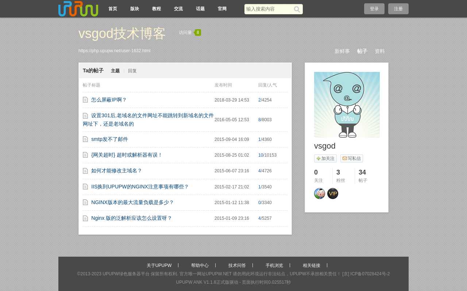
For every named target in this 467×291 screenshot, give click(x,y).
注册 (398, 8)
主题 (115, 70)
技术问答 (237, 265)
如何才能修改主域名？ (116, 170)
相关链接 (311, 265)
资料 (380, 51)
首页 (112, 8)
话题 (200, 8)
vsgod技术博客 (122, 33)
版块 (134, 8)
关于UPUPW (159, 265)
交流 (178, 8)
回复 (132, 70)
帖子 (362, 51)
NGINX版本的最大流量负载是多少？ (132, 202)
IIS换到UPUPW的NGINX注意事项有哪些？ (140, 186)
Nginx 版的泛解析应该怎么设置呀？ (131, 218)
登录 (374, 8)
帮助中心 (200, 265)
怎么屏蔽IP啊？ (109, 100)
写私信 (351, 158)
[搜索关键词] (269, 9)
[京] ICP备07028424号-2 (366, 273)
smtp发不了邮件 (109, 139)
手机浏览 (274, 265)
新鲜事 (342, 51)
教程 (156, 8)
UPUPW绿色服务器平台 (126, 273)
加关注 (325, 158)
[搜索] (298, 9)
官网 (222, 8)
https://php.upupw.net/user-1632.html (114, 50)
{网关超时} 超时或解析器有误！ (126, 155)
